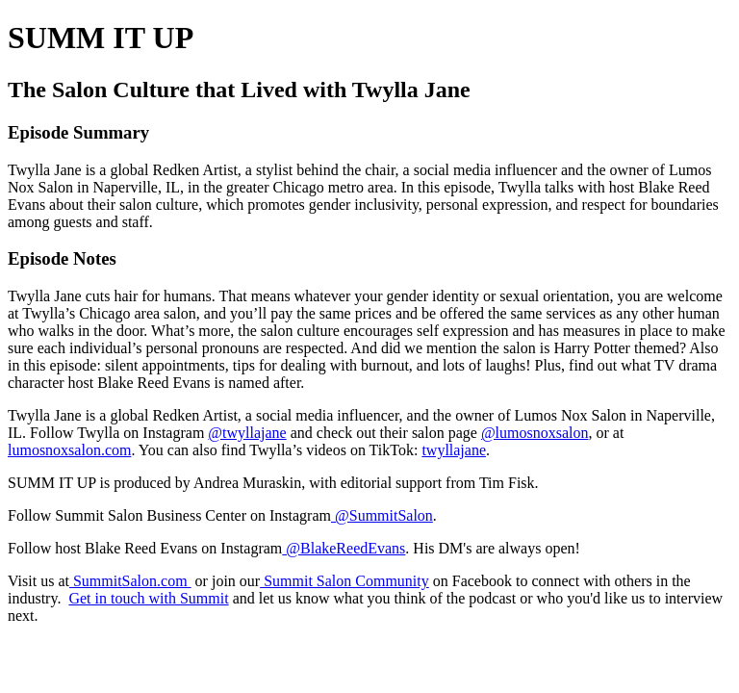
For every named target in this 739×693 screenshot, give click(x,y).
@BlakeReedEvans (343, 548)
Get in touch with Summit (148, 598)
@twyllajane (247, 432)
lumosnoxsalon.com (69, 450)
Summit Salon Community (344, 581)
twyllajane (453, 450)
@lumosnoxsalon (535, 432)
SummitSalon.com (130, 581)
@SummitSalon (382, 515)
